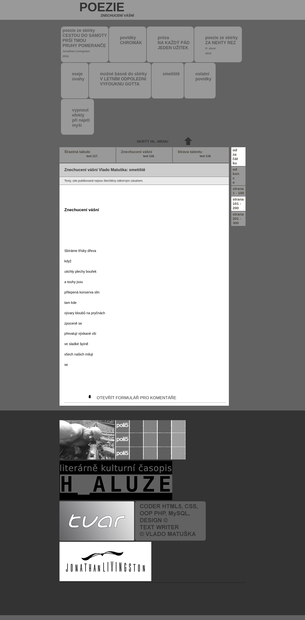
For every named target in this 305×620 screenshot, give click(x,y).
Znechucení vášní (138, 154)
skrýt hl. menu (152, 141)
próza (174, 42)
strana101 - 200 (238, 203)
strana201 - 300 (238, 218)
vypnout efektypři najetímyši (81, 118)
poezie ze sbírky (84, 43)
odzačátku (235, 156)
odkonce (235, 175)
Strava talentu (195, 154)
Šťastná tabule (81, 154)
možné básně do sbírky (123, 78)
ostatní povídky (203, 76)
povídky (131, 40)
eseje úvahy (78, 76)
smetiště (171, 73)
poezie (106, 10)
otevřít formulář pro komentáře (136, 397)
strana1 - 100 (238, 191)
